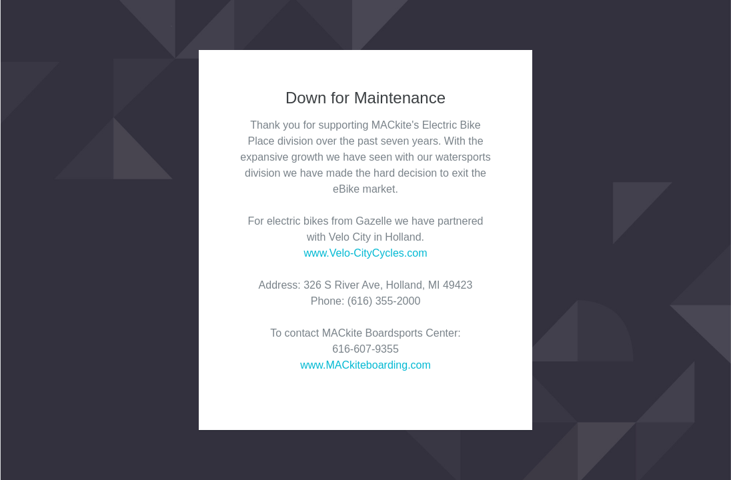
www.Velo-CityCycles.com (366, 253)
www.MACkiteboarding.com (365, 365)
